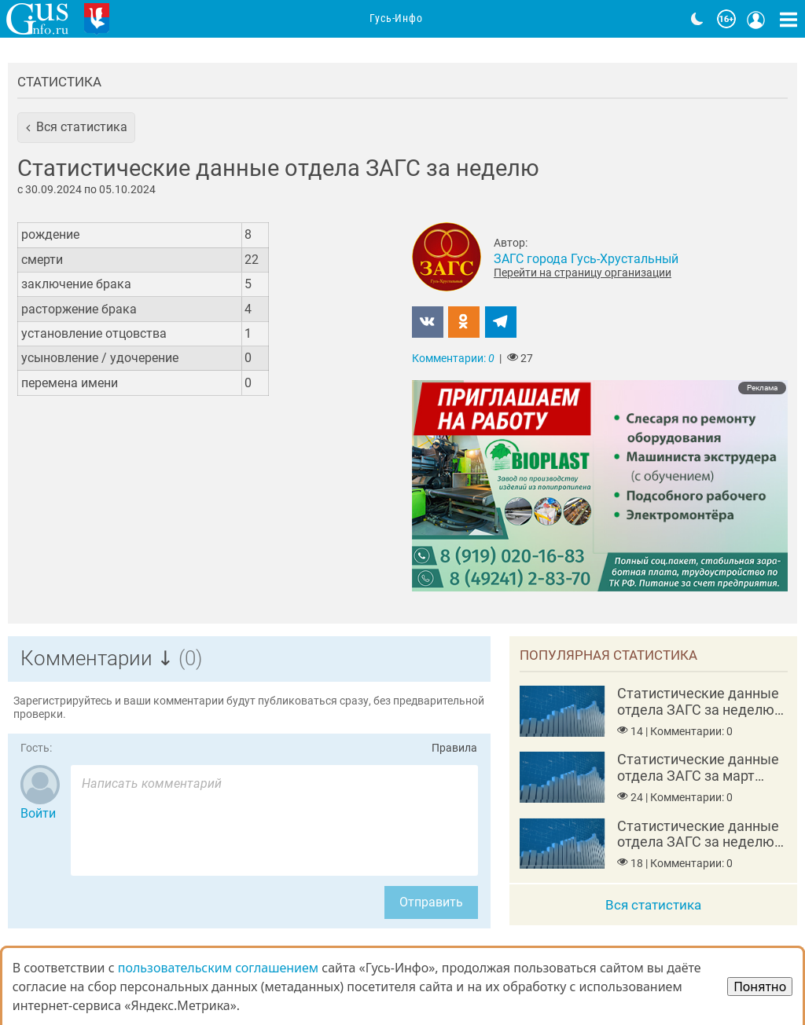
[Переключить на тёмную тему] (697, 18)
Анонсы (296, 19)
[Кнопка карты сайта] (788, 19)
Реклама (762, 387)
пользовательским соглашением (218, 967)
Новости (226, 19)
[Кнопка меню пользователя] (756, 19)
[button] (76, 127)
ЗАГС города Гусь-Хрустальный (586, 258)
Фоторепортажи (561, 19)
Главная (154, 19)
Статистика (59, 82)
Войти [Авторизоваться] (38, 813)
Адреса (467, 19)
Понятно (759, 986)
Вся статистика (653, 905)
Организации (383, 19)
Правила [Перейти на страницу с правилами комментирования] (454, 748)
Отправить (431, 902)
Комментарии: (453, 358)
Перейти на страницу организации (582, 272)
